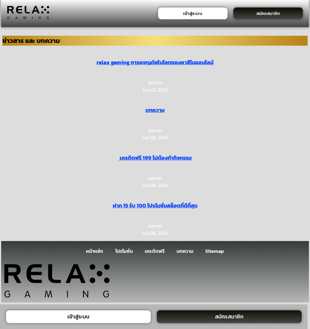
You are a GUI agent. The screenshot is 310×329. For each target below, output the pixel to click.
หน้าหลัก (94, 251)
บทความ (155, 110)
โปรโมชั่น (124, 251)
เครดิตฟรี (155, 251)
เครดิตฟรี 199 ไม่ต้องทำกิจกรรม (155, 158)
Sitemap (214, 251)
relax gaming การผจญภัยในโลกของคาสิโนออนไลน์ (155, 62)
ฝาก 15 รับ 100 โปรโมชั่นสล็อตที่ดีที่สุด (155, 205)
